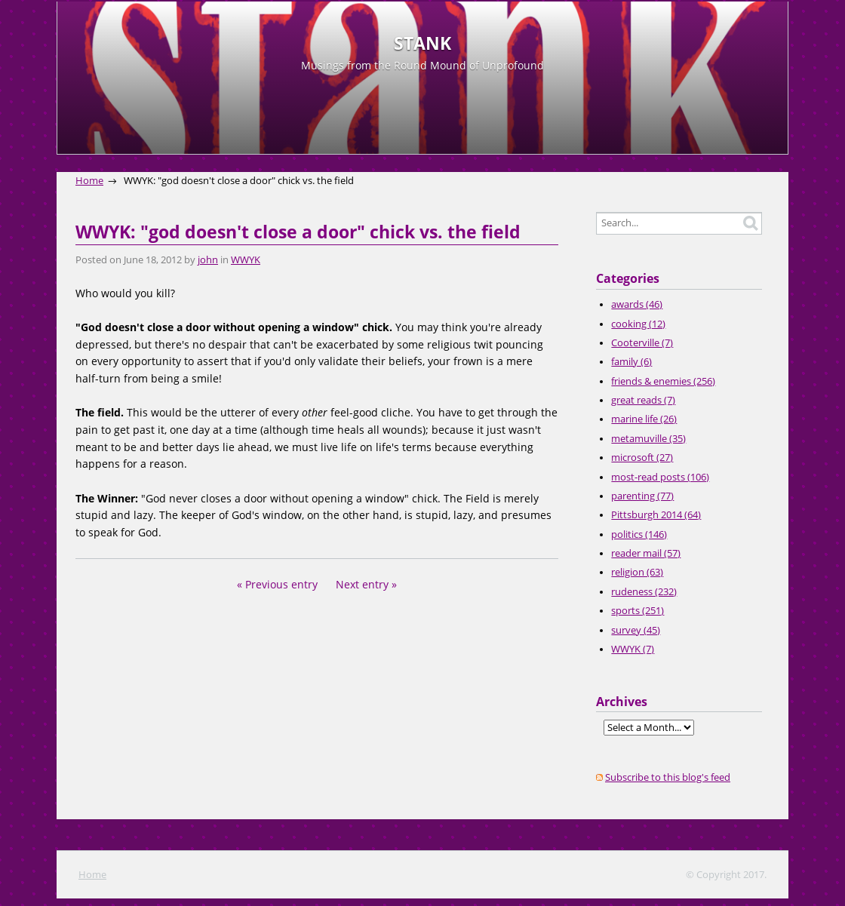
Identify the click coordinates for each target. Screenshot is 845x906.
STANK (422, 43)
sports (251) (637, 610)
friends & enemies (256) (663, 381)
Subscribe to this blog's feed (667, 777)
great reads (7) (643, 400)
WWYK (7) (632, 649)
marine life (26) (644, 419)
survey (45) (635, 630)
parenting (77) (642, 496)
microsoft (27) (642, 457)
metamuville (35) (648, 438)
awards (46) (636, 304)
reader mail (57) (646, 553)
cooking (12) (638, 324)
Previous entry (281, 584)
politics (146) (639, 534)
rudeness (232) (644, 591)
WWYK (245, 259)
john (208, 259)
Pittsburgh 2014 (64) (656, 514)
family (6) (631, 361)
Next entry (362, 584)
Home (89, 180)
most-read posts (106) (660, 477)
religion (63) (637, 572)
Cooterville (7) (642, 342)
